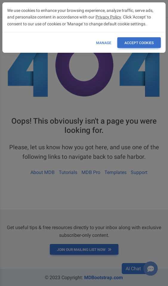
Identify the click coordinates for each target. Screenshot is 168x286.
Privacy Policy (108, 17)
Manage (103, 43)
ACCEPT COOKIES (139, 43)
